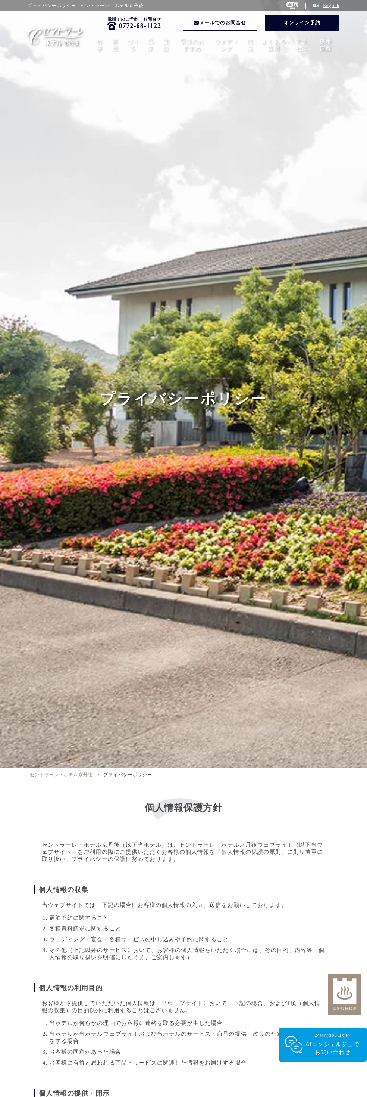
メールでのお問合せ (220, 22)
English (331, 5)
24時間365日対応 (332, 1044)
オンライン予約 (302, 22)
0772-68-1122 (140, 26)
